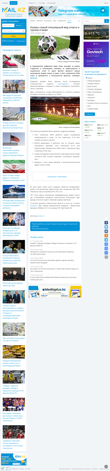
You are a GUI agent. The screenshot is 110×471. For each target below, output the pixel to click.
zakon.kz (41, 216)
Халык (90, 78)
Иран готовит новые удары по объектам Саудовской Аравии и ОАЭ (14, 171)
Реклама (42, 3)
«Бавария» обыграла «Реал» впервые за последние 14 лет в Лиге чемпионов (14, 437)
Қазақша (5, 3)
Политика (39, 21)
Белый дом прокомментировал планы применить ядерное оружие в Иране (14, 144)
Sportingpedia (63, 84)
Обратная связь (104, 469)
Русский (13, 3)
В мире (32, 21)
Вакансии (95, 469)
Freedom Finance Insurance (98, 103)
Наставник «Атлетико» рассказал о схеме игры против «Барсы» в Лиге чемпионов (14, 410)
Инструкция (51, 3)
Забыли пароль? (8, 41)
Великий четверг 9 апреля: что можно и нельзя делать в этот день (14, 65)
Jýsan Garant (92, 86)
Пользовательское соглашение (81, 469)
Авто (54, 21)
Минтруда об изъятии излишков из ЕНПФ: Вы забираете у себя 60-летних (14, 92)
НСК (89, 106)
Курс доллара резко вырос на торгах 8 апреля (14, 332)
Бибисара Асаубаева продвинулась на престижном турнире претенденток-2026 (14, 224)
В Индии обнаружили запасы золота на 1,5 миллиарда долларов (14, 356)
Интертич (91, 98)
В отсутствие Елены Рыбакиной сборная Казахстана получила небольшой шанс (14, 252)
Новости (32, 3)
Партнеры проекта (64, 469)
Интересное (62, 21)
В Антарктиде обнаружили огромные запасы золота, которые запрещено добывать (14, 197)
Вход (106, 3)
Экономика (48, 21)
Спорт (69, 21)
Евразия (91, 95)
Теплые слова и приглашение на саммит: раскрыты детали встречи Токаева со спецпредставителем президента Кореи (14, 304)
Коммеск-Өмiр (93, 109)
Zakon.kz (33, 78)
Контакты (28, 469)
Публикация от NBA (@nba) (57, 177)
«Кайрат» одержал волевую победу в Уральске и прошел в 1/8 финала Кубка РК (14, 382)
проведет (33, 206)
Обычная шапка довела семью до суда (14, 277)
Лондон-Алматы (93, 84)
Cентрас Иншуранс (95, 89)
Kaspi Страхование (95, 92)
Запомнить (21, 41)
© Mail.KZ (14, 469)
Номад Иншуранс (94, 81)
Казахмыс (91, 100)
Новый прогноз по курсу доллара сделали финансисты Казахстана (14, 118)
